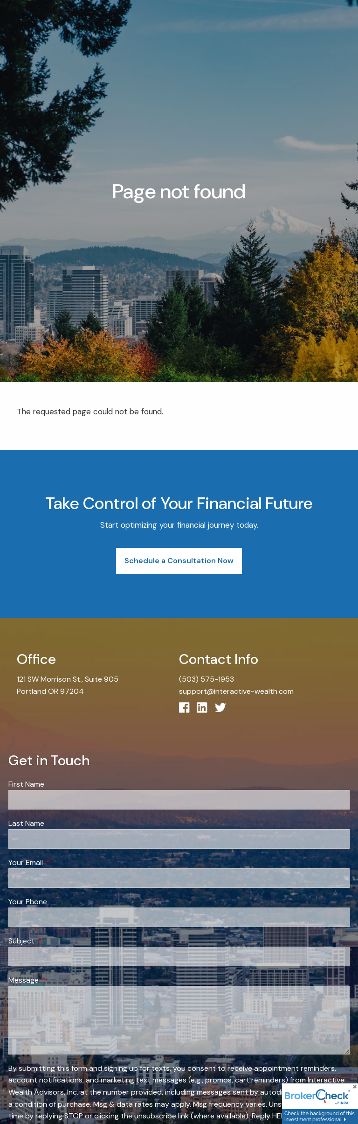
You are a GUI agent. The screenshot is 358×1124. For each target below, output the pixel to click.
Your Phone (27, 902)
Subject (57, 941)
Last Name (26, 823)
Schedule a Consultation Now (179, 560)
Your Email (61, 862)
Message (59, 980)
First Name (26, 784)
